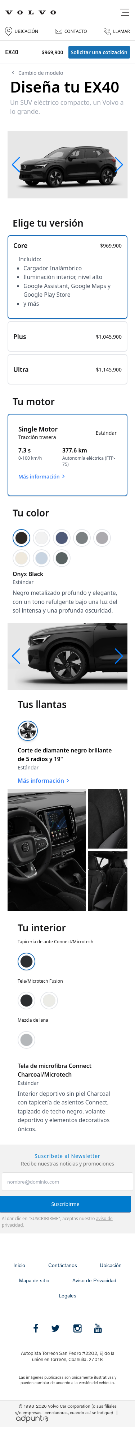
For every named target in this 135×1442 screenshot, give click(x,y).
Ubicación (111, 1265)
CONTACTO (71, 31)
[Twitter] (55, 1328)
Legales (67, 1295)
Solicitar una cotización (99, 52)
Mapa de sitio (34, 1280)
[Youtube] (98, 1328)
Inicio (19, 1265)
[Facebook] (36, 1328)
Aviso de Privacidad (94, 1280)
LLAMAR (117, 31)
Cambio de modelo (36, 72)
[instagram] (77, 1328)
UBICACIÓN (21, 31)
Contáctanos (62, 1265)
